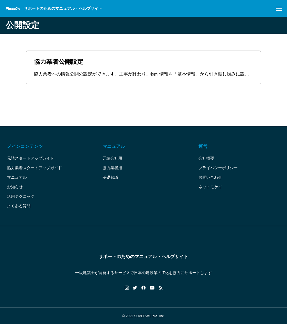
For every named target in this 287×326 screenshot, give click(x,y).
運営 (202, 147)
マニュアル (17, 178)
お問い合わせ (210, 178)
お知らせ (15, 188)
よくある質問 (19, 207)
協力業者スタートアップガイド (34, 169)
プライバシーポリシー (218, 169)
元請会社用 (112, 159)
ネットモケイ (210, 188)
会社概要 (206, 159)
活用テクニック (20, 198)
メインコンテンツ (25, 147)
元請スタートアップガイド (30, 159)
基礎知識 (110, 178)
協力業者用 (112, 169)
